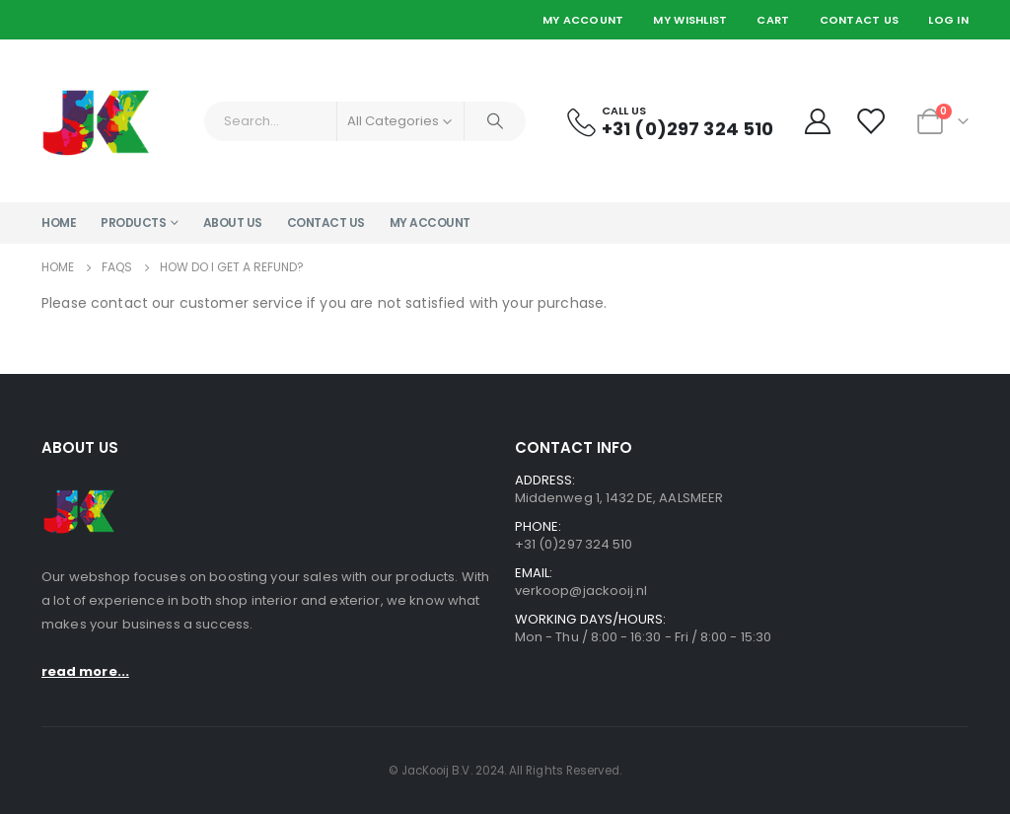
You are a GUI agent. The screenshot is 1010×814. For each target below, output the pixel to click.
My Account (583, 20)
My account (430, 222)
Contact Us (860, 20)
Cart (773, 20)
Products (133, 222)
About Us (232, 222)
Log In (948, 20)
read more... (85, 671)
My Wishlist (690, 20)
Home (58, 222)
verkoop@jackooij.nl (581, 590)
